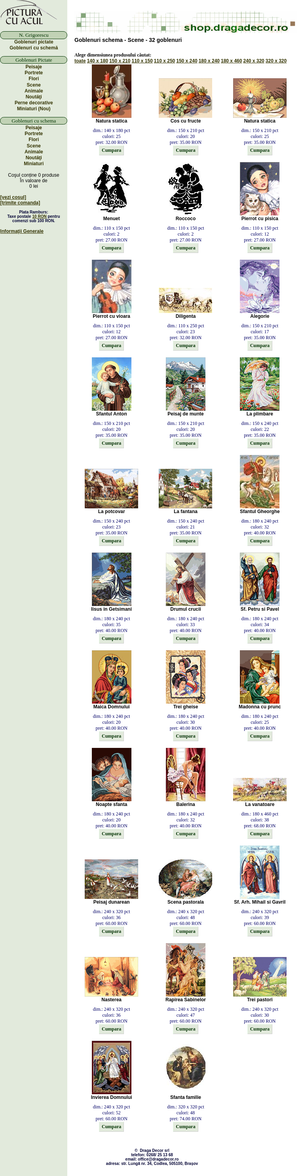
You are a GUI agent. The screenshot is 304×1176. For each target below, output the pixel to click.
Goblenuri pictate (33, 42)
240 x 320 (253, 61)
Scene (34, 85)
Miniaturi (34, 163)
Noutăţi (34, 97)
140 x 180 (97, 61)
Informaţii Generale (22, 231)
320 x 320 (276, 61)
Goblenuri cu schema (33, 121)
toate (80, 61)
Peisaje (34, 67)
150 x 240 (186, 61)
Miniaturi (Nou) (34, 108)
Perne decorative (34, 103)
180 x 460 (231, 61)
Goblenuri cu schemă (34, 48)
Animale (34, 91)
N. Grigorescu (34, 35)
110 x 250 (164, 61)
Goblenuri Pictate (33, 60)
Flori (33, 78)
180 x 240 (209, 61)
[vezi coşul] (13, 197)
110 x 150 (141, 61)
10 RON (39, 216)
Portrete (34, 73)
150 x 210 (119, 61)
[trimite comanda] (20, 203)
